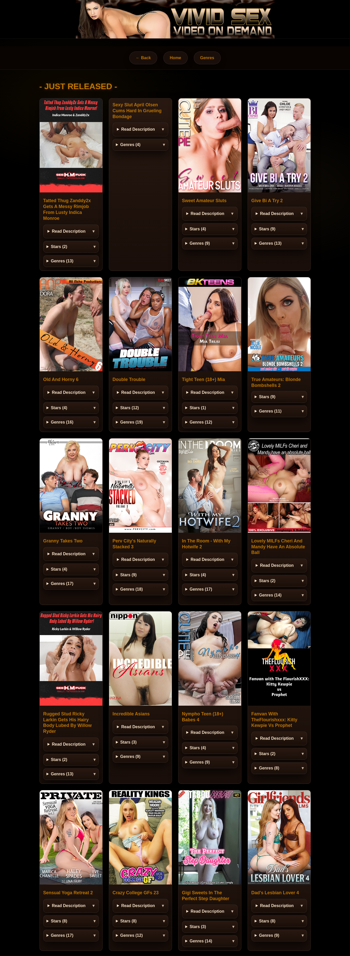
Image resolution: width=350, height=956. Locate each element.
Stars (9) (267, 229)
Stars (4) (197, 229)
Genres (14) (270, 595)
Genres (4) (130, 144)
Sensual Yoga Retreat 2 (68, 892)
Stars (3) (128, 742)
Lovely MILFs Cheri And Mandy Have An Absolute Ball (278, 546)
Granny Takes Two (63, 540)
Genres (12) (200, 422)
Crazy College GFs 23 (136, 892)
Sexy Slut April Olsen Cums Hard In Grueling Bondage (137, 110)
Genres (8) (269, 768)
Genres (207, 58)
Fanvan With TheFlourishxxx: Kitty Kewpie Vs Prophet (274, 719)
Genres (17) (62, 583)
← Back (143, 58)
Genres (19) (131, 422)
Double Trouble (129, 379)
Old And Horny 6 (61, 379)
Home (175, 58)
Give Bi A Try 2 (267, 200)
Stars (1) (197, 408)
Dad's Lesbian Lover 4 (275, 892)
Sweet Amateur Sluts (204, 200)
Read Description (69, 231)
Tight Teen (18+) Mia (203, 379)
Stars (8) (59, 921)
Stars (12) (129, 408)
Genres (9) (199, 243)
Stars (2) (59, 246)
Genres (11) (270, 411)
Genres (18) (131, 589)
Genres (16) (62, 422)
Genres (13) (62, 261)
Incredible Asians (131, 713)
